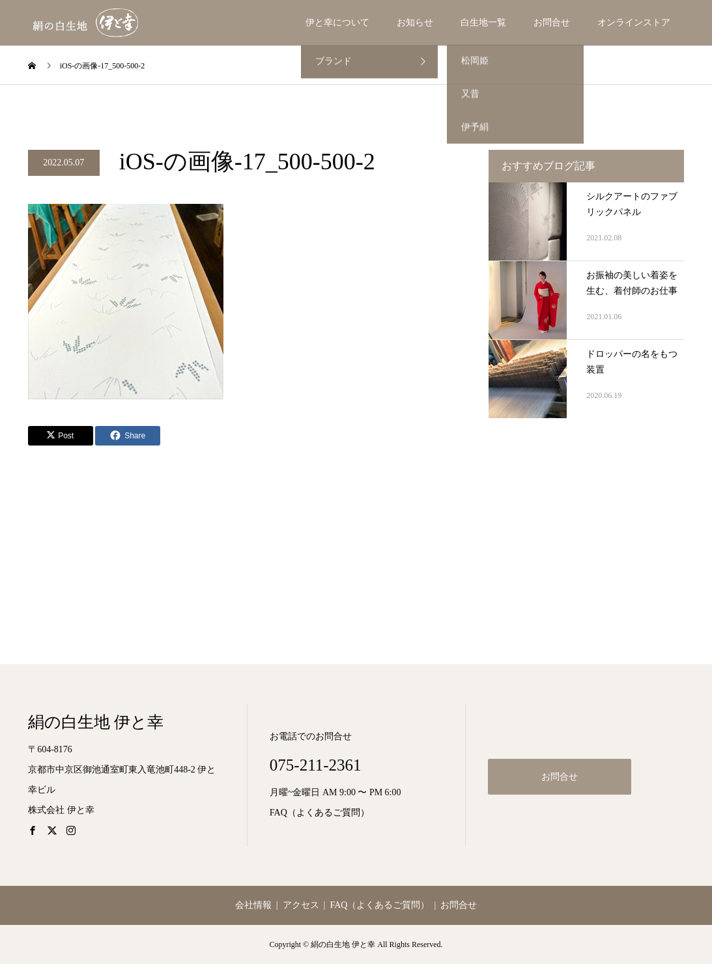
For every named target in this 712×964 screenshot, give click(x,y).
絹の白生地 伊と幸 (96, 722)
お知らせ (415, 22)
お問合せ (552, 22)
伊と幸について (337, 22)
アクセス (301, 905)
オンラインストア (633, 22)
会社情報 (253, 905)
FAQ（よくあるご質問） (319, 812)
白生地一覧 (483, 22)
